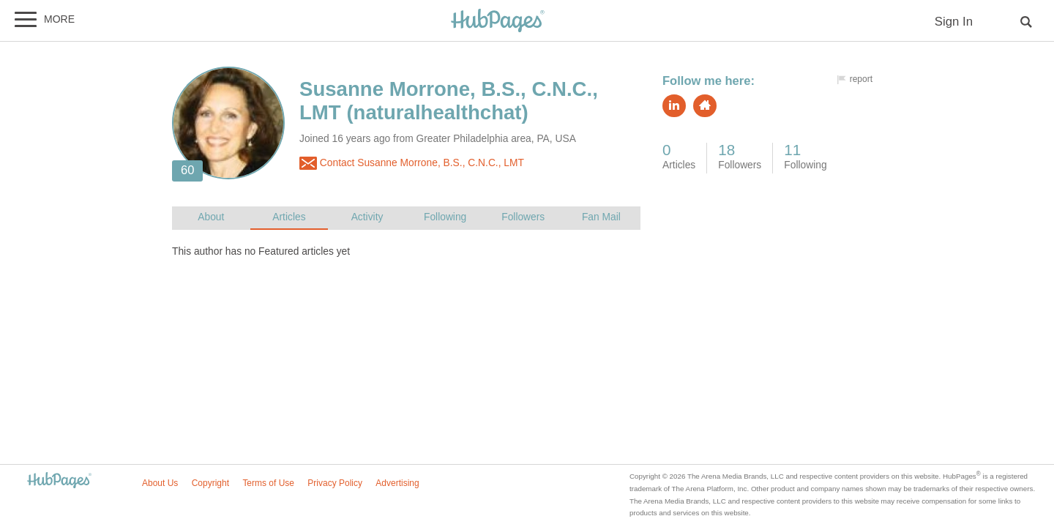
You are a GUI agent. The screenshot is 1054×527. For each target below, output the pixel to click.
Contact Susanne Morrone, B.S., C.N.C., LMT (411, 163)
